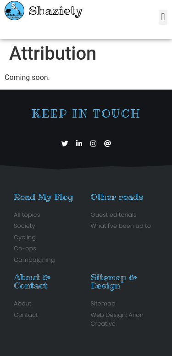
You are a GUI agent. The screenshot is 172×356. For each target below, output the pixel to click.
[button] (163, 17)
